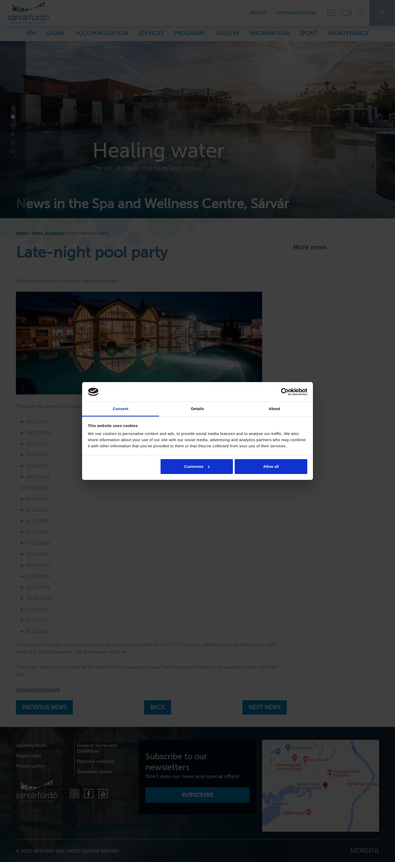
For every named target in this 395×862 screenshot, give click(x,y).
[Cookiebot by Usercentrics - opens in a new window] (284, 392)
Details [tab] (197, 408)
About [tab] (274, 408)
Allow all (271, 466)
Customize (197, 466)
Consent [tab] (121, 408)
